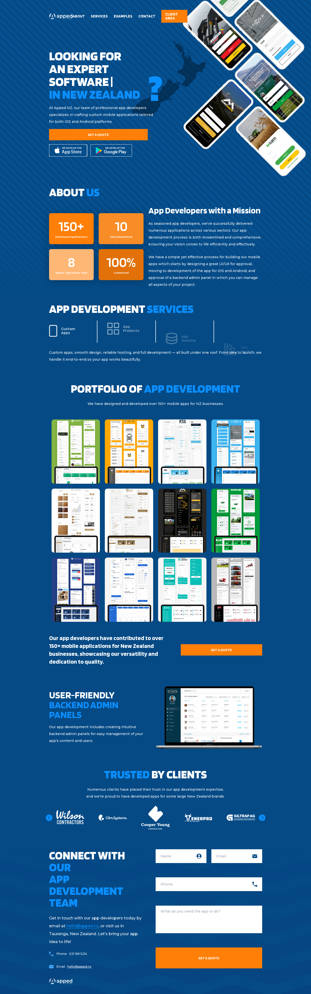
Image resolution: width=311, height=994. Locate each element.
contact (146, 16)
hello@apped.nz (82, 926)
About (78, 16)
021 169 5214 (78, 954)
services (99, 16)
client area (171, 16)
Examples (123, 16)
